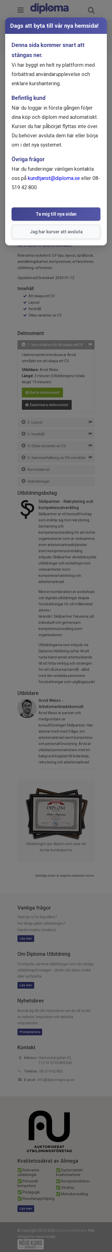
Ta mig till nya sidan (56, 214)
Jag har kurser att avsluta (56, 231)
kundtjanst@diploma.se (54, 178)
